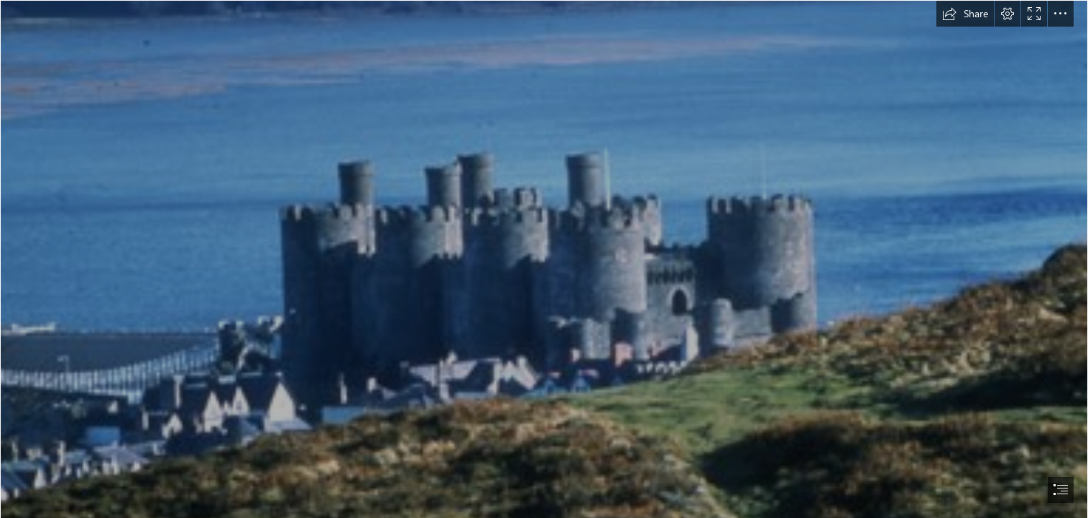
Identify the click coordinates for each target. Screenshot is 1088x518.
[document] (544, 259)
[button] (965, 14)
